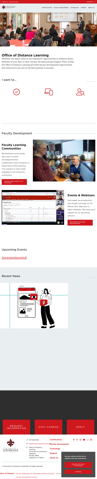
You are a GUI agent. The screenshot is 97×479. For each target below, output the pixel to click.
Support (83, 7)
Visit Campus (48, 427)
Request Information (16, 427)
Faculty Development (61, 7)
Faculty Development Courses (26, 477)
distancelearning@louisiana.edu (40, 443)
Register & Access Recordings (77, 222)
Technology (74, 7)
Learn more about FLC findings (13, 182)
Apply (80, 427)
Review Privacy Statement (78, 464)
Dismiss (78, 471)
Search (92, 1)
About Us (91, 7)
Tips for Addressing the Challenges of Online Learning (35, 473)
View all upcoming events (13, 257)
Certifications (47, 7)
